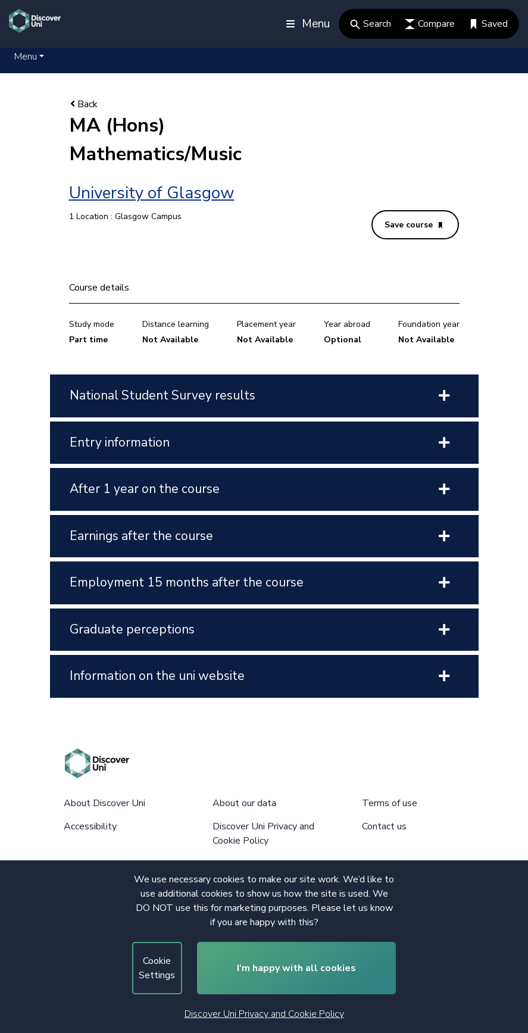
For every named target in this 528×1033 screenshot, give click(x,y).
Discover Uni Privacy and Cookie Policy (264, 1013)
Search (370, 23)
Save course (413, 224)
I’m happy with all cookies (296, 968)
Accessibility (90, 826)
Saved (488, 23)
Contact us (384, 826)
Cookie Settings (157, 968)
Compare (430, 23)
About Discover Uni (104, 803)
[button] (29, 56)
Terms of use (389, 803)
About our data (244, 803)
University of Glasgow (152, 193)
